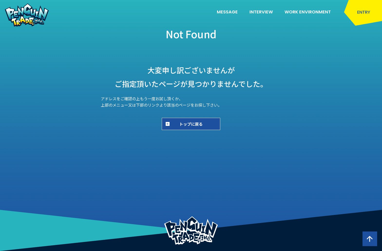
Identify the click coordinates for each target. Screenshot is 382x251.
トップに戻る (191, 124)
